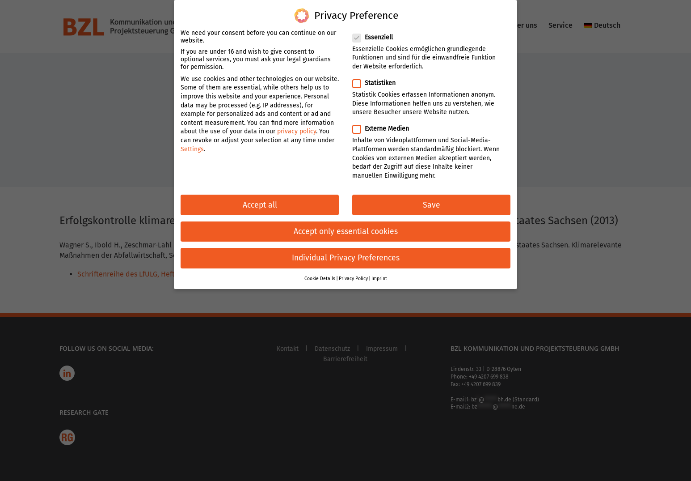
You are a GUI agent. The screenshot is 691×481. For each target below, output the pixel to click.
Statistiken (377, 81)
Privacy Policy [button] (353, 277)
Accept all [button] (260, 203)
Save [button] (431, 203)
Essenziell (376, 35)
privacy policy (296, 130)
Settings (192, 147)
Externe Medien (384, 127)
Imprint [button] (379, 277)
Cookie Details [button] (319, 277)
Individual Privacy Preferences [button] (346, 256)
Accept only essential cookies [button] (346, 229)
